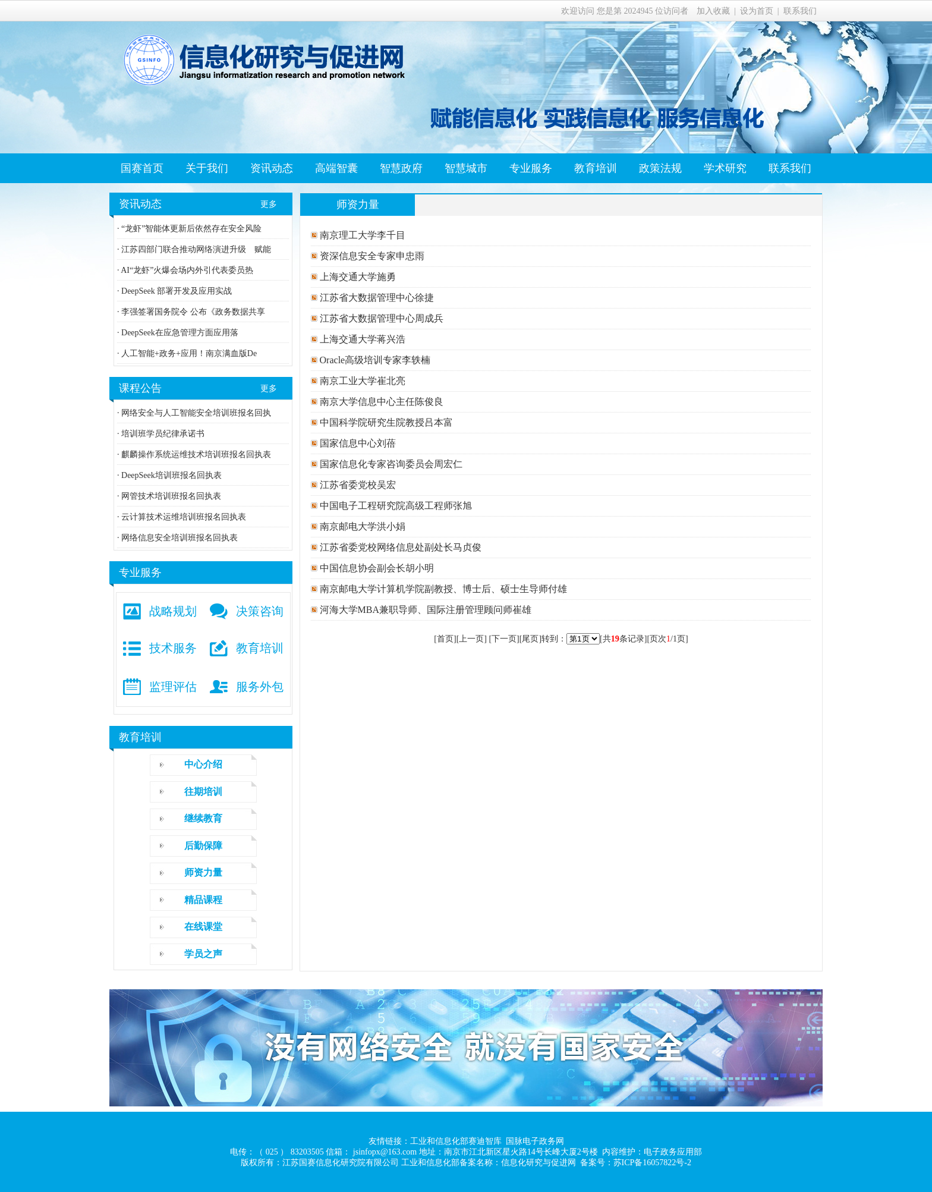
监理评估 (173, 686)
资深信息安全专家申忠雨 (370, 256)
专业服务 (530, 168)
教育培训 (595, 168)
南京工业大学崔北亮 (361, 381)
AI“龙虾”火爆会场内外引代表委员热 (186, 270)
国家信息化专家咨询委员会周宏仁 (389, 464)
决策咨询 (260, 611)
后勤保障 (203, 846)
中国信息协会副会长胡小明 (375, 568)
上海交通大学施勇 (356, 277)
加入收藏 (713, 11)
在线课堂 (203, 926)
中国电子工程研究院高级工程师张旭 (394, 506)
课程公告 (140, 388)
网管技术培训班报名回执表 (170, 496)
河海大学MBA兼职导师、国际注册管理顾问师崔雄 (424, 610)
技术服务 (173, 648)
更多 (268, 204)
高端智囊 (336, 168)
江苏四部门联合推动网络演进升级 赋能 (195, 249)
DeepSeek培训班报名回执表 (170, 475)
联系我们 (800, 11)
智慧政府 (401, 168)
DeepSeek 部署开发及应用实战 (175, 291)
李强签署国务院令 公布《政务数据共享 (192, 311)
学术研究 (725, 168)
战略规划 (173, 611)
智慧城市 (466, 168)
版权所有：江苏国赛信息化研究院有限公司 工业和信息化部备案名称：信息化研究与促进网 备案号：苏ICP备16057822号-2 (466, 1162)
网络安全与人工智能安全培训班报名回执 (195, 412)
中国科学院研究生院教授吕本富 (385, 422)
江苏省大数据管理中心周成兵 (380, 318)
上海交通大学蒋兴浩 (361, 339)
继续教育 (203, 818)
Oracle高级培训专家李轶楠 (374, 360)
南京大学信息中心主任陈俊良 (380, 402)
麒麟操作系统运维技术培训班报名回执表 (195, 454)
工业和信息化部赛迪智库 (456, 1141)
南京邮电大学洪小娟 (361, 526)
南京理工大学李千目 (361, 235)
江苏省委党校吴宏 (356, 485)
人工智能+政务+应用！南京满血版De (188, 353)
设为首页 (756, 11)
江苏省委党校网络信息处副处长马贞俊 (399, 547)
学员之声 (203, 954)
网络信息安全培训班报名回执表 (178, 537)
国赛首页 (142, 168)
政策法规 (660, 168)
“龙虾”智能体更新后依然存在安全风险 (190, 228)
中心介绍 (203, 764)
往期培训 (203, 792)
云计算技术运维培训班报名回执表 (183, 516)
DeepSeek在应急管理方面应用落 (178, 332)
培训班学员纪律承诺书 (162, 433)
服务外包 (260, 686)
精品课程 (203, 900)
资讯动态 (271, 168)
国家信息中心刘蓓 (356, 443)
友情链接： (389, 1141)
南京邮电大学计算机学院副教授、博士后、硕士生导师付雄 (442, 589)
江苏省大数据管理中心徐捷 (375, 298)
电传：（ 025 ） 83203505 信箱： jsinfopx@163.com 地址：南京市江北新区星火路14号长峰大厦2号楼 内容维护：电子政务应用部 (465, 1151)
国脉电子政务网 (535, 1141)
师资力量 (203, 872)
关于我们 (206, 168)
